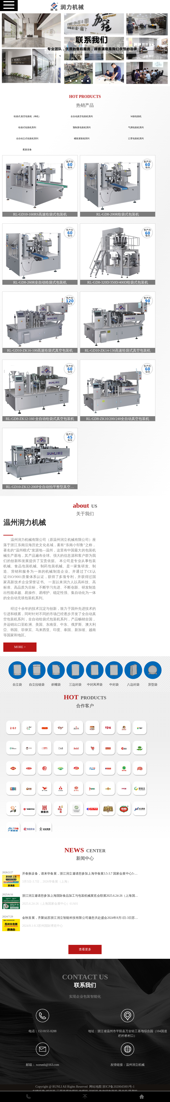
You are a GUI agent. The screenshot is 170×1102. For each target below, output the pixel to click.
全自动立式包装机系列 (27, 138)
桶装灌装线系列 (81, 138)
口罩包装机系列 (136, 138)
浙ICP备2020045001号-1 (118, 1086)
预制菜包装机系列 (82, 127)
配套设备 (27, 149)
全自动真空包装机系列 (82, 116)
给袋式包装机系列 (27, 127)
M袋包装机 (136, 116)
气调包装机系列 (136, 127)
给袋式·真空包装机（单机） (27, 116)
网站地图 (95, 1086)
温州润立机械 (135, 1064)
